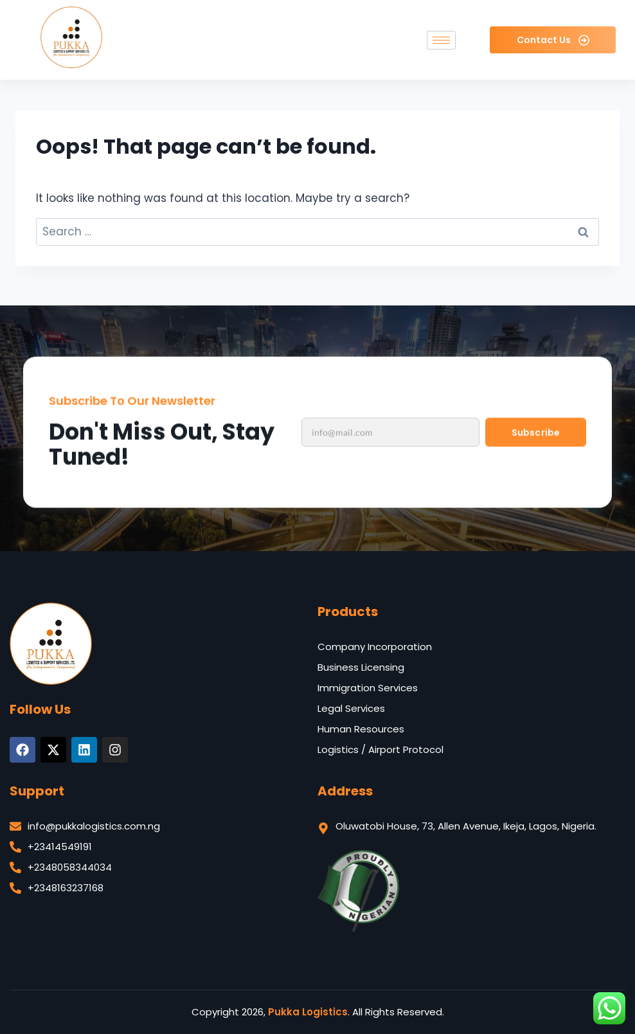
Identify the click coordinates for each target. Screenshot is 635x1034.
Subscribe (535, 458)
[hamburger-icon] (441, 40)
